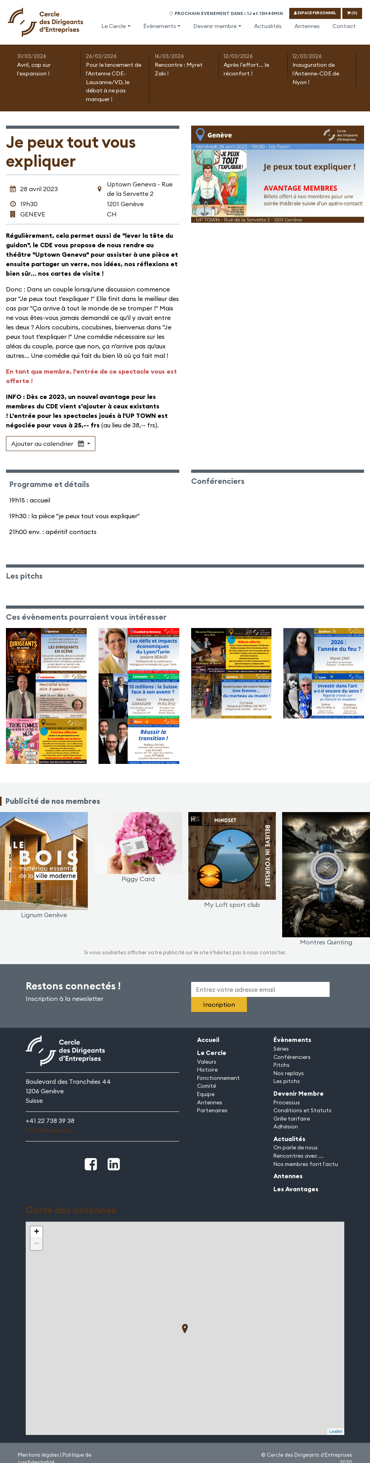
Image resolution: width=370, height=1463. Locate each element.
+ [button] (36, 1232)
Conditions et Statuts (302, 1110)
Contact (344, 26)
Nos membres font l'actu (305, 1164)
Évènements (159, 26)
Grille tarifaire (291, 1118)
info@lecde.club (49, 1130)
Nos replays (288, 1073)
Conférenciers (292, 1057)
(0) (352, 12)
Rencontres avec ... (298, 1155)
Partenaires (212, 1110)
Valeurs (206, 1061)
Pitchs (281, 1064)
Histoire (207, 1069)
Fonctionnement (218, 1077)
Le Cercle (113, 26)
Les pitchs (286, 1081)
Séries (281, 1048)
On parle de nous (295, 1147)
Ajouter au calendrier (48, 444)
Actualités (268, 26)
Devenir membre (215, 26)
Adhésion (285, 1126)
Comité (206, 1085)
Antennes (307, 26)
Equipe (205, 1094)
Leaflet (335, 1431)
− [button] (36, 1244)
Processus (286, 1102)
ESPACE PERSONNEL (315, 12)
